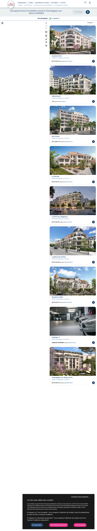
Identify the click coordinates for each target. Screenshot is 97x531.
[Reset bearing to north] (46, 28)
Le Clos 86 (55, 176)
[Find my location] (46, 45)
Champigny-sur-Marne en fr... (62, 377)
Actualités (54, 3)
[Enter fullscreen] (46, 32)
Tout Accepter (80, 525)
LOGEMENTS (56, 18)
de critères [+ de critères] (78, 12)
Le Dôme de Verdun (59, 257)
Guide (31, 3)
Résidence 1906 (57, 297)
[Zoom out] (46, 25)
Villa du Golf (56, 96)
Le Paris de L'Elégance (60, 217)
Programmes (22, 3)
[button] (90, 3)
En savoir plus (37, 525)
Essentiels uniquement (58, 525)
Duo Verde (55, 136)
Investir (63, 3)
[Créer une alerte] (88, 12)
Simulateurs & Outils (42, 3)
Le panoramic (57, 56)
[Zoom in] (46, 23)
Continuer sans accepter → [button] (80, 497)
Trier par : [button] (90, 23)
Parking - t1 (56, 337)
